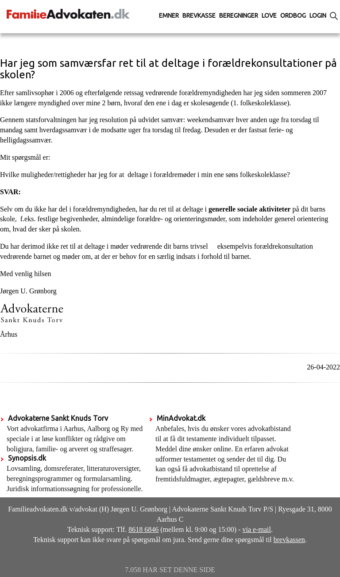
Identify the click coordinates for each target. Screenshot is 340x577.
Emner (169, 15)
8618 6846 (143, 529)
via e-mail (257, 529)
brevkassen (289, 539)
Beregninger (238, 15)
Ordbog (293, 15)
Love (269, 15)
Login (317, 15)
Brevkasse (199, 15)
